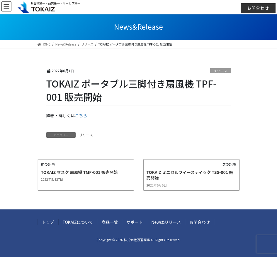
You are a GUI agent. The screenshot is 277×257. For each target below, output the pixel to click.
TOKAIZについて (78, 222)
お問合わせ (258, 8)
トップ (48, 222)
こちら (81, 115)
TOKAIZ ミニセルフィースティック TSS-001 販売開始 (190, 175)
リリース (220, 70)
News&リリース (166, 222)
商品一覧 (109, 222)
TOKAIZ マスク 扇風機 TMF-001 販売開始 (79, 172)
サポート (134, 222)
